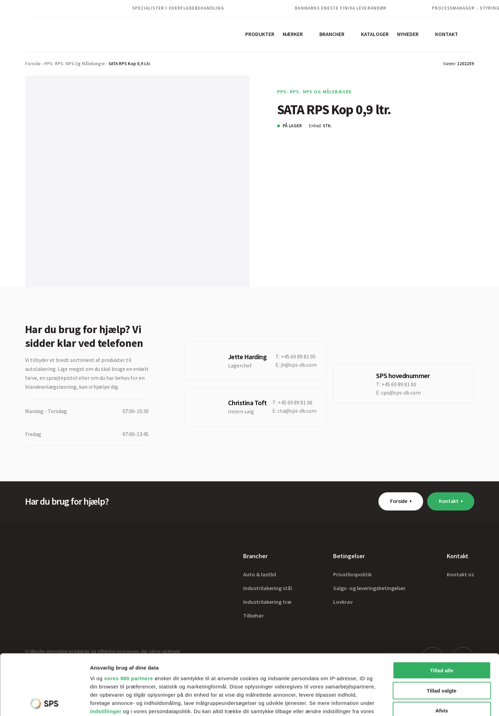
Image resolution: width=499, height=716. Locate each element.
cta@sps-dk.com (297, 410)
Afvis (441, 650)
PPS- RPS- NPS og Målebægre (74, 63)
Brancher (331, 34)
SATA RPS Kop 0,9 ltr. (130, 63)
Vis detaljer (357, 702)
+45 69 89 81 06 (295, 402)
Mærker (293, 34)
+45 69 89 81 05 (298, 356)
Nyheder (408, 34)
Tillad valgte (441, 630)
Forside (33, 63)
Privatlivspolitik (352, 574)
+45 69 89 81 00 (399, 384)
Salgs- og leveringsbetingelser (369, 588)
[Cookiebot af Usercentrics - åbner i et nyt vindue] (44, 702)
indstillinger (106, 651)
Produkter (259, 34)
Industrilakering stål (267, 588)
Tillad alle (441, 610)
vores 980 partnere (128, 618)
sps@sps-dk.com (401, 392)
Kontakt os (460, 574)
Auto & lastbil (259, 574)
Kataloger (375, 34)
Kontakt (446, 34)
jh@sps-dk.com (299, 364)
